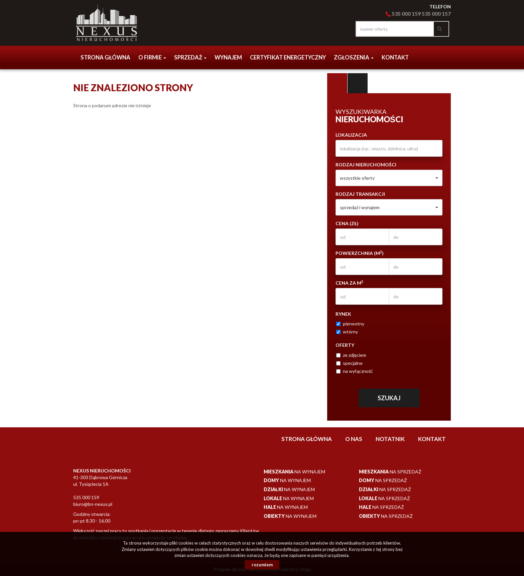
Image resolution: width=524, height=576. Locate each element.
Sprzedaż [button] (190, 57)
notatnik (390, 438)
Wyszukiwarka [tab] (337, 83)
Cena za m (349, 283)
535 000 (399, 13)
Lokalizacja (351, 135)
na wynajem (294, 471)
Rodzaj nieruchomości (366, 164)
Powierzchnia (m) (360, 253)
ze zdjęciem (351, 355)
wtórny (347, 331)
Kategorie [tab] (358, 83)
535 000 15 (434, 13)
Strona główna (105, 57)
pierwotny (350, 323)
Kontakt (395, 57)
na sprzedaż (390, 471)
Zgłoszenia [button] (354, 57)
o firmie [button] (152, 57)
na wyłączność (354, 371)
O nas (353, 438)
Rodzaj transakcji (360, 194)
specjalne (349, 363)
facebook (342, 29)
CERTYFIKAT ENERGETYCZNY (288, 57)
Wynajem (228, 57)
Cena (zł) (347, 223)
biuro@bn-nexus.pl (92, 504)
